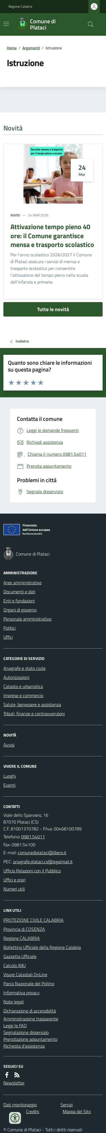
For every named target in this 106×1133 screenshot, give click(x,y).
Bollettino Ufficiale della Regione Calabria (42, 947)
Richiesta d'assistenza (24, 1046)
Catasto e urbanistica (23, 686)
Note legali (13, 1001)
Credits (32, 1111)
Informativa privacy (21, 992)
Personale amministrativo (27, 618)
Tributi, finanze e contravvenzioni (34, 713)
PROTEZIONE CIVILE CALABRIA (33, 920)
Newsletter (14, 1082)
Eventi (9, 785)
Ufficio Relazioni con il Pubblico (32, 870)
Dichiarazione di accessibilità (29, 1010)
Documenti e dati (19, 591)
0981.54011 (33, 836)
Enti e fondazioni (19, 600)
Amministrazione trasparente (30, 1018)
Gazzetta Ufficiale (19, 956)
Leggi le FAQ (15, 1025)
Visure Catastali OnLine (25, 974)
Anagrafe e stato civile (24, 668)
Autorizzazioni (16, 677)
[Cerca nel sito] (88, 24)
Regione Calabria (20, 6)
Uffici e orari (14, 879)
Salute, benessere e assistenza (32, 704)
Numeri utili (14, 888)
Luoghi (9, 776)
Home (12, 48)
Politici (9, 627)
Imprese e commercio (23, 695)
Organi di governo (19, 609)
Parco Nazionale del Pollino (28, 983)
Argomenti (31, 48)
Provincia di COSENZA (24, 929)
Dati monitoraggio (20, 1104)
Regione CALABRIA (21, 938)
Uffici (8, 637)
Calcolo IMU (14, 965)
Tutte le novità (53, 309)
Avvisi (15, 215)
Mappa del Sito (77, 1111)
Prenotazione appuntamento (30, 1039)
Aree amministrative (22, 582)
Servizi (66, 1104)
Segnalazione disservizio (26, 1032)
